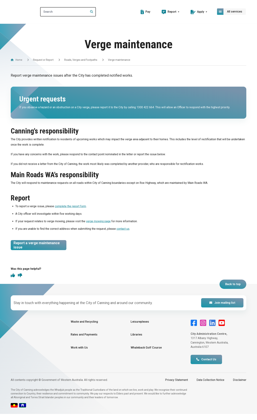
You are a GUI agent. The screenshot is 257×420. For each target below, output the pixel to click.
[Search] (76, 11)
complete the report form (70, 206)
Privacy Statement (176, 386)
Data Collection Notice (210, 386)
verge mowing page (98, 221)
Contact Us (206, 365)
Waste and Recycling (84, 328)
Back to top (233, 290)
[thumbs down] (20, 281)
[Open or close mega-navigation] (231, 11)
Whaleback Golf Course (146, 354)
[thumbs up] (13, 281)
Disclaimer (239, 386)
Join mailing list (222, 309)
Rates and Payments (84, 340)
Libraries (136, 340)
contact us (123, 228)
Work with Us (79, 354)
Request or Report (43, 59)
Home (19, 59)
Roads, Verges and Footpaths (80, 59)
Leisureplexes (140, 328)
